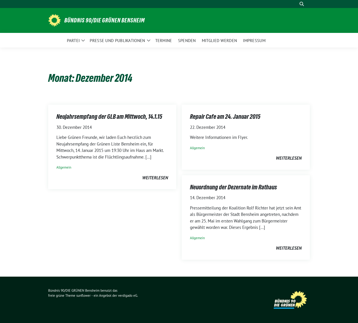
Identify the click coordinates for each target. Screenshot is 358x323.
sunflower (83, 295)
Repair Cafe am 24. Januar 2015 (225, 116)
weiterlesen (155, 177)
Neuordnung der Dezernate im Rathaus (233, 187)
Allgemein (63, 167)
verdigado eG (127, 295)
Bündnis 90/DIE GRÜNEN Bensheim (104, 20)
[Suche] (295, 4)
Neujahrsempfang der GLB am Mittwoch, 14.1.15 (109, 116)
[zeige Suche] (301, 4)
